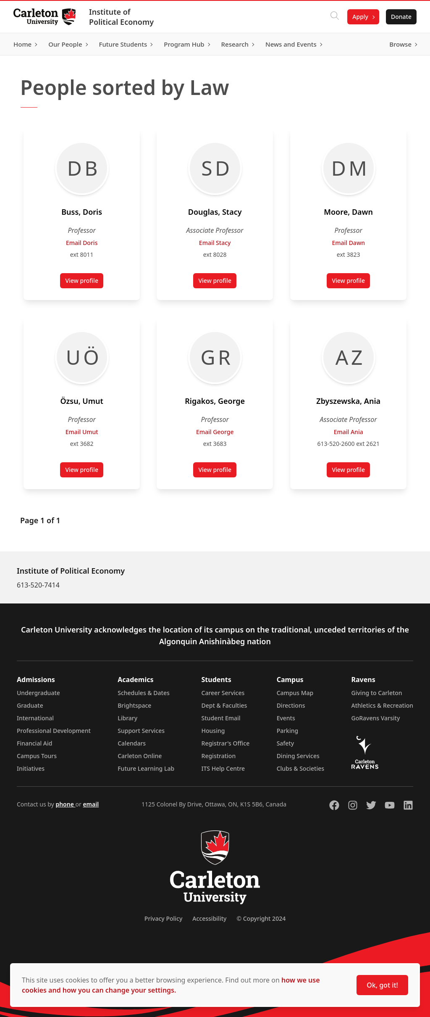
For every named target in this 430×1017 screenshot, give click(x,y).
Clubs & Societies (300, 768)
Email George (215, 432)
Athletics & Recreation (382, 705)
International (35, 718)
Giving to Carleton (376, 693)
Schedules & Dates (144, 693)
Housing (213, 731)
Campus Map (295, 693)
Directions (291, 705)
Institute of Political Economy (121, 17)
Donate (401, 17)
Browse (400, 44)
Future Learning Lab (146, 768)
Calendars (132, 743)
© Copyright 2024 (261, 918)
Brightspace (134, 705)
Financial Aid (34, 743)
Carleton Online (140, 756)
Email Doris (82, 243)
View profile (84, 282)
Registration (219, 756)
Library (127, 718)
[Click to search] (334, 16)
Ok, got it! (382, 985)
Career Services (223, 693)
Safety (285, 743)
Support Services (141, 731)
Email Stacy (215, 243)
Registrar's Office (226, 743)
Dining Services (298, 756)
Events (286, 718)
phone (65, 804)
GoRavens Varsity (375, 718)
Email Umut (82, 432)
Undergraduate (38, 693)
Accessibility (209, 918)
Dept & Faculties (224, 705)
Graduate (30, 705)
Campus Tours (37, 756)
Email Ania (348, 432)
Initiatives (31, 768)
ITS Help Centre (223, 768)
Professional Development (54, 731)
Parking (288, 731)
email (91, 804)
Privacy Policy (163, 918)
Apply (360, 17)
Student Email (221, 718)
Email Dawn (348, 243)
